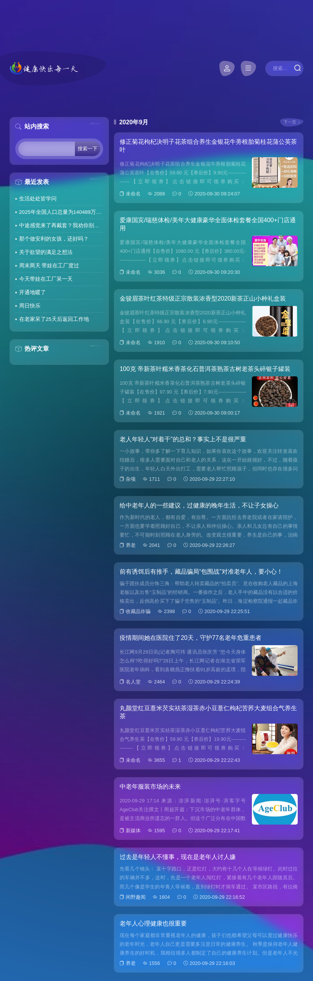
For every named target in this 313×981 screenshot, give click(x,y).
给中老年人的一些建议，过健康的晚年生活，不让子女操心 (199, 505)
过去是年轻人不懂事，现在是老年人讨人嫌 (178, 857)
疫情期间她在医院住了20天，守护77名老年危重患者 (191, 637)
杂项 (131, 479)
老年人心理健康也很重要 (153, 923)
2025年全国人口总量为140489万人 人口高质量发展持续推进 (61, 212)
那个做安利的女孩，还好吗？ (54, 239)
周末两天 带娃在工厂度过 (49, 265)
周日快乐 (30, 306)
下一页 (290, 122)
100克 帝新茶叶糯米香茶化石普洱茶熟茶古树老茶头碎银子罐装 (205, 369)
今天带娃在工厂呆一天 (46, 279)
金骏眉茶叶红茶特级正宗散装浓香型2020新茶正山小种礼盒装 (203, 298)
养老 (131, 545)
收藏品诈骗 (138, 611)
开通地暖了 (32, 292)
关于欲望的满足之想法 (46, 252)
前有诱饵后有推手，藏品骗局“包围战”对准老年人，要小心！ (201, 571)
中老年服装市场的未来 (150, 786)
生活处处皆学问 (38, 199)
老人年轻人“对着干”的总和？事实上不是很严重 (183, 439)
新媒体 (133, 830)
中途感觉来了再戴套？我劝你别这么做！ (61, 225)
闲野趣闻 (136, 897)
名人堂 (133, 682)
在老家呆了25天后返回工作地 (54, 319)
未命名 (133, 194)
